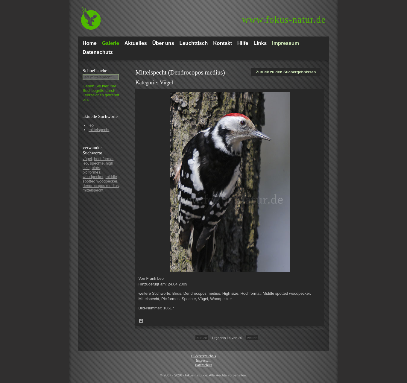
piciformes (91, 172)
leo (91, 125)
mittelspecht (99, 129)
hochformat (103, 158)
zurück (202, 338)
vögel (87, 158)
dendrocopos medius (101, 185)
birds (96, 167)
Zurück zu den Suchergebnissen (286, 72)
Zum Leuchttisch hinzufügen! (141, 321)
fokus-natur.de (284, 19)
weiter (251, 338)
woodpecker (93, 176)
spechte (97, 163)
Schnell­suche (95, 70)
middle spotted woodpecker (100, 178)
